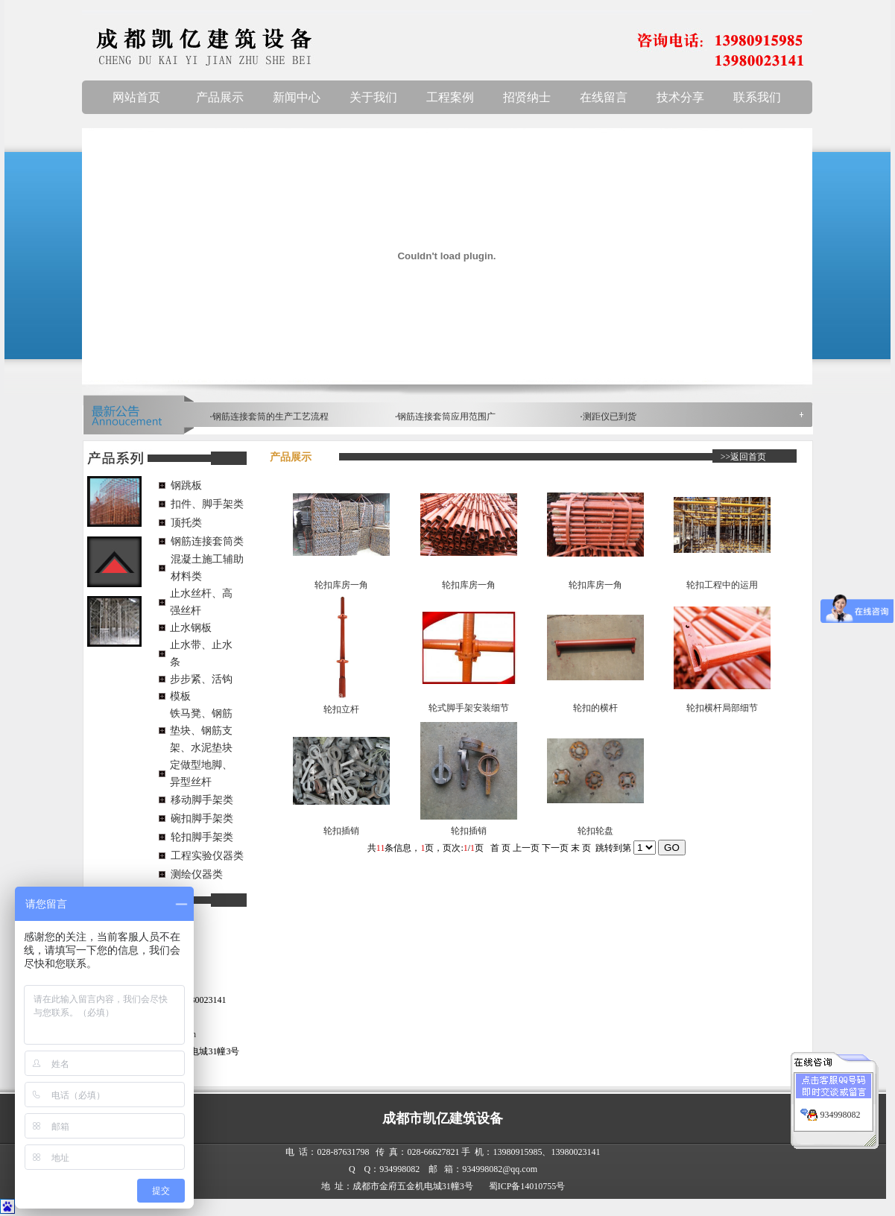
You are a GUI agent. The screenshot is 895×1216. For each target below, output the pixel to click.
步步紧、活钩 (201, 679)
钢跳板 (186, 485)
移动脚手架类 (202, 799)
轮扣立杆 (341, 709)
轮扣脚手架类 (202, 837)
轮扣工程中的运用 (722, 585)
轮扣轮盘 (595, 831)
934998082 (840, 1105)
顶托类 (186, 522)
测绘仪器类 (197, 874)
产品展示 (220, 97)
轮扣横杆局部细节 (722, 708)
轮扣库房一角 (341, 585)
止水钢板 (191, 627)
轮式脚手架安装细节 (468, 708)
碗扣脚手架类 (202, 818)
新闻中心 (296, 97)
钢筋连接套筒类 (207, 541)
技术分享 (680, 97)
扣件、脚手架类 (207, 504)
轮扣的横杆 (595, 708)
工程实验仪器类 (207, 855)
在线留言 (603, 97)
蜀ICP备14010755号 (527, 1186)
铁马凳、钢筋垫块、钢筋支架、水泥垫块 (201, 730)
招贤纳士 (527, 97)
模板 (180, 696)
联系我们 (757, 97)
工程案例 (450, 97)
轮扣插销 (341, 831)
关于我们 (373, 97)
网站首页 (136, 97)
